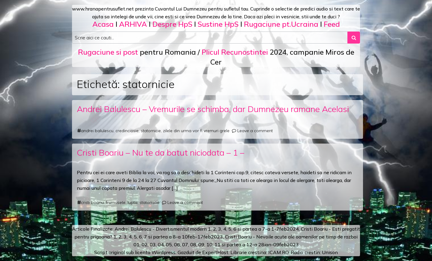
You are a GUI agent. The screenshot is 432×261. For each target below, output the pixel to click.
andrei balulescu (97, 130)
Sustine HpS (218, 24)
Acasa (103, 24)
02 (145, 244)
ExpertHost (215, 252)
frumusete (115, 202)
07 (185, 244)
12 (249, 244)
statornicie (151, 130)
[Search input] (210, 38)
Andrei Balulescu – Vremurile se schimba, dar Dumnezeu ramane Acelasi (213, 109)
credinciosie (127, 130)
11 (217, 244)
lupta (132, 202)
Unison (330, 252)
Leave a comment (255, 130)
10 (209, 244)
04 (161, 244)
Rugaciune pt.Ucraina (281, 24)
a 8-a (175, 237)
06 (177, 244)
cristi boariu (92, 202)
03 (153, 244)
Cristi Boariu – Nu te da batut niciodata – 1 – (160, 152)
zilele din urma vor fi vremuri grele (196, 130)
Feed (332, 24)
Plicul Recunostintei (235, 51)
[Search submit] (353, 38)
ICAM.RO (278, 252)
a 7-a (264, 229)
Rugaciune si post (108, 51)
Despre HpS (172, 24)
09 (201, 244)
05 (169, 244)
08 (193, 244)
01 (137, 244)
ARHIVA (133, 24)
